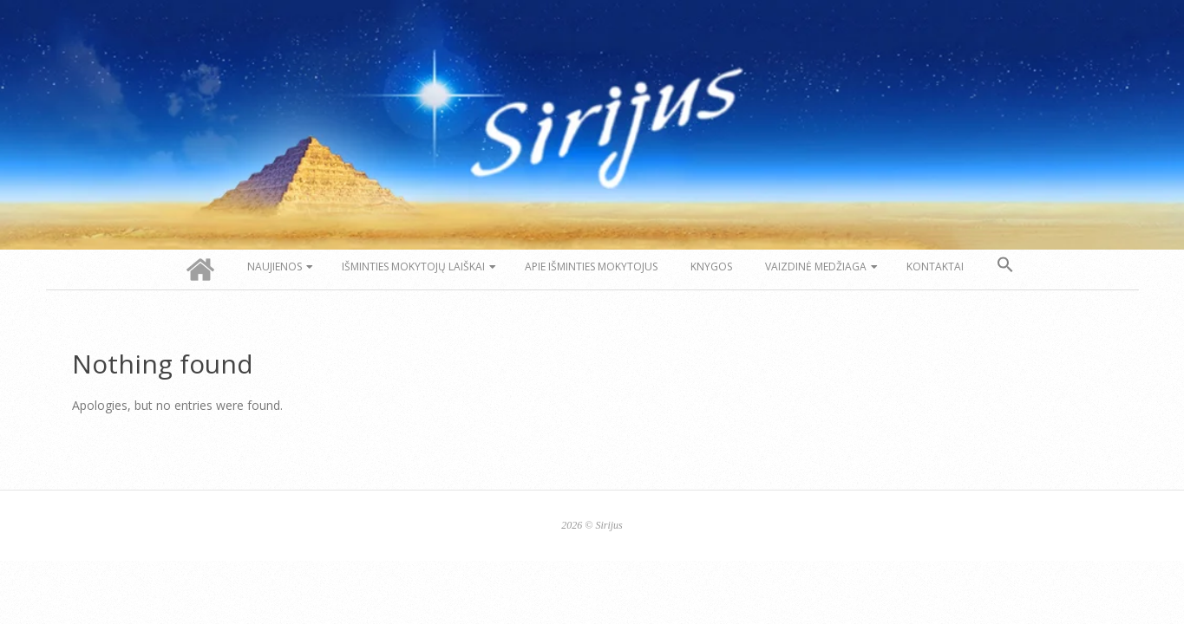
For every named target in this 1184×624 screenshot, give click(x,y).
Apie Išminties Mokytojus (591, 266)
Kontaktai (935, 266)
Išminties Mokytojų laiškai (413, 266)
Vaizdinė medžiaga (816, 266)
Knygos (711, 266)
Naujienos (274, 266)
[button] (1005, 265)
